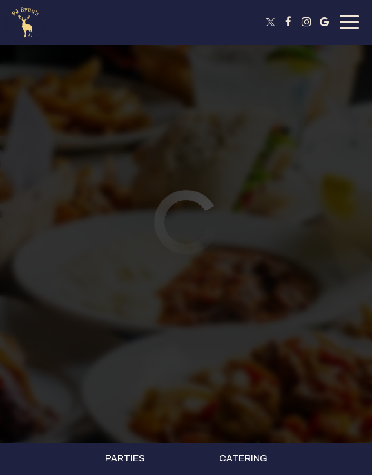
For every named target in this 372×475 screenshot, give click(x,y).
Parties (125, 458)
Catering (243, 458)
